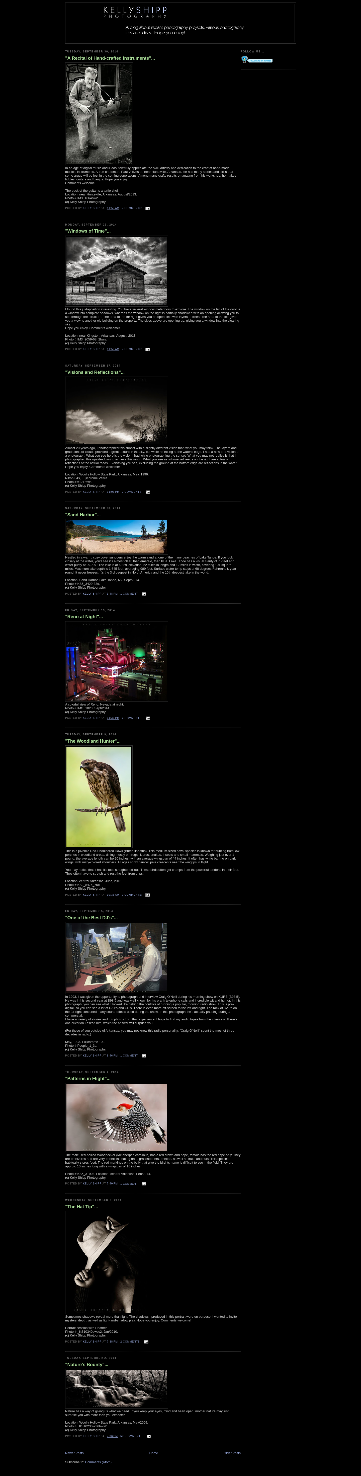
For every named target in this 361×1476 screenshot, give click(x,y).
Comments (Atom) (98, 1462)
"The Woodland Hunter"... (93, 741)
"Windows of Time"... (88, 231)
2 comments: (132, 208)
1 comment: (129, 593)
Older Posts (232, 1453)
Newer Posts (74, 1453)
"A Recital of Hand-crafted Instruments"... (110, 58)
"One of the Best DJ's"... (91, 917)
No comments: (132, 1436)
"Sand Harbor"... (83, 514)
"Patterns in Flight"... (88, 1078)
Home (153, 1453)
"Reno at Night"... (84, 616)
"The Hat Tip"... (81, 1206)
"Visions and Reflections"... (95, 372)
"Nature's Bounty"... (86, 1364)
